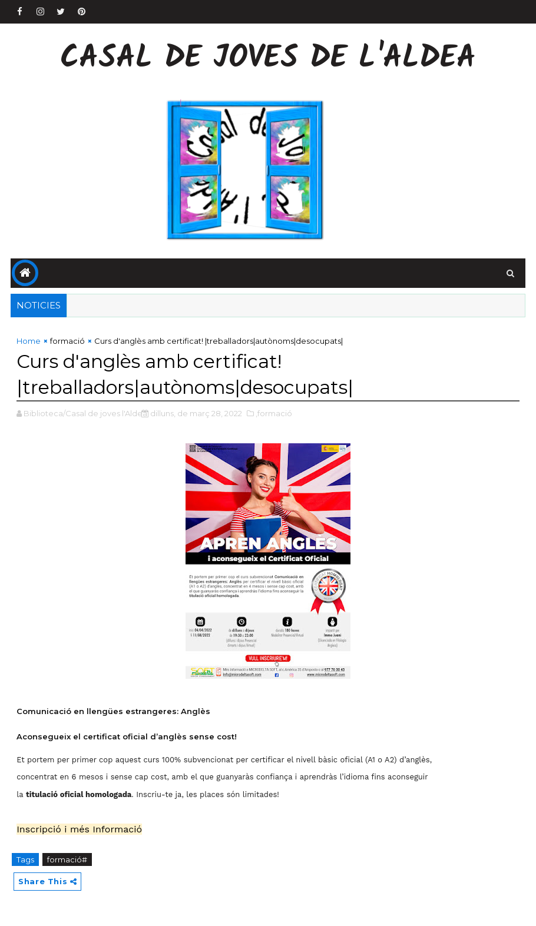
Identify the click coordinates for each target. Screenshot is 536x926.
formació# (67, 859)
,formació (274, 413)
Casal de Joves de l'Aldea (268, 59)
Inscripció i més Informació (79, 829)
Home (28, 341)
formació (67, 341)
